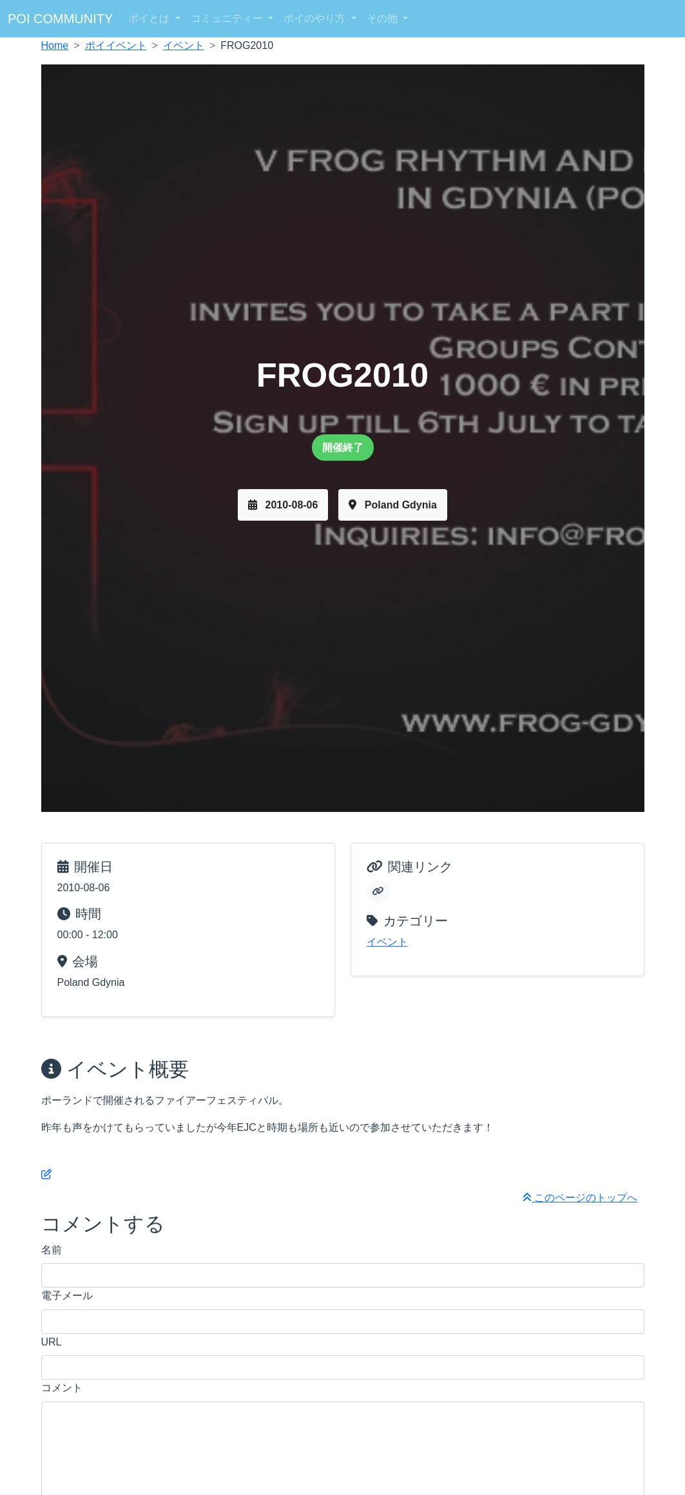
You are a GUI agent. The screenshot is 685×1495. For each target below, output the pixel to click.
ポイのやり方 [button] (316, 18)
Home (55, 45)
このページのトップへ (580, 1197)
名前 (51, 1249)
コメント (61, 1387)
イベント (183, 45)
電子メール (67, 1295)
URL (51, 1341)
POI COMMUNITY (60, 19)
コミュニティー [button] (228, 18)
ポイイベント (116, 45)
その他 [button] (383, 18)
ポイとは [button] (150, 18)
